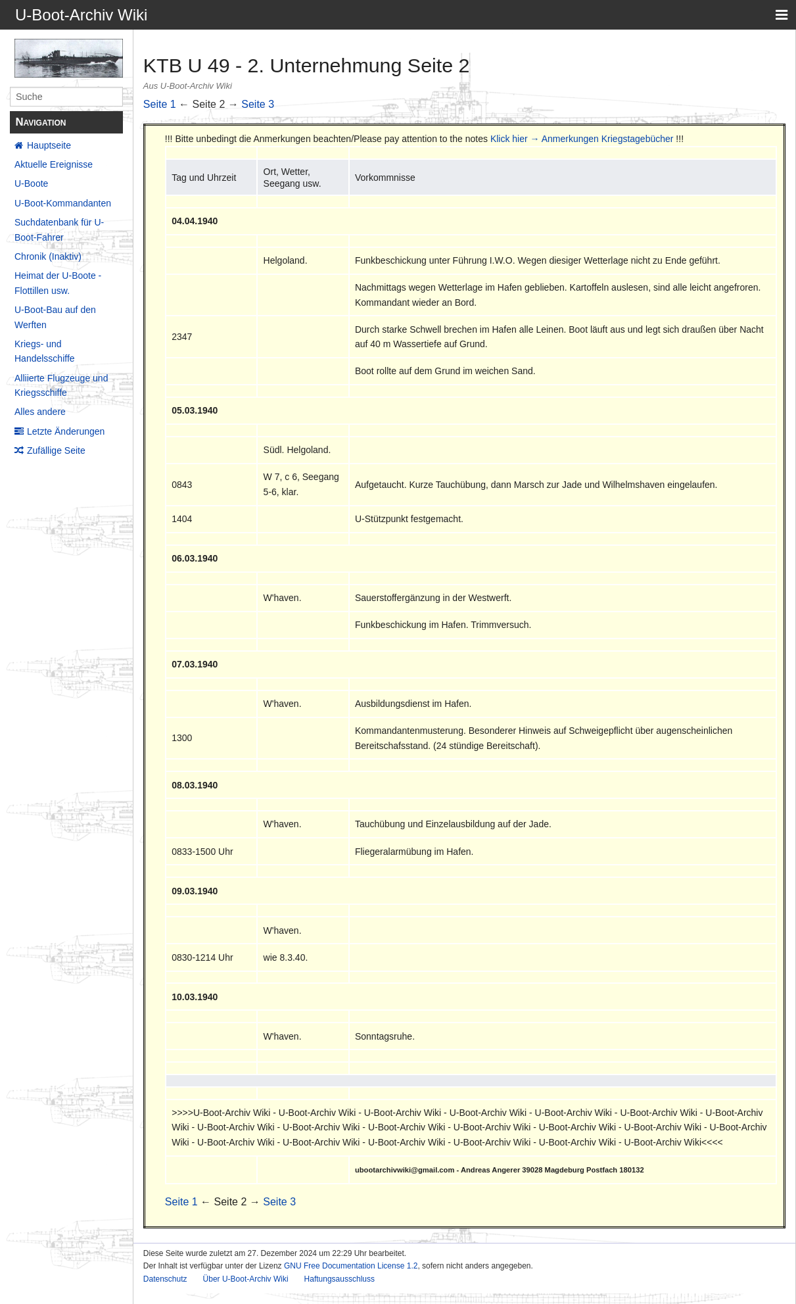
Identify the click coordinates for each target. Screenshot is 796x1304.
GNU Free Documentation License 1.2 (350, 1265)
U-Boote (31, 183)
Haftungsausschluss (339, 1279)
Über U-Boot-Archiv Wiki (246, 1279)
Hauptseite (49, 145)
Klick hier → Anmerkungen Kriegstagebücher (582, 138)
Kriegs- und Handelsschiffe (44, 351)
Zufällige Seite (56, 450)
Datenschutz (165, 1279)
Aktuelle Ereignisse (53, 164)
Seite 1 (159, 104)
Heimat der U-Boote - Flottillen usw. (57, 282)
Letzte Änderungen (66, 431)
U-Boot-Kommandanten (62, 203)
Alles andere (40, 411)
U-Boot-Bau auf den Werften (55, 316)
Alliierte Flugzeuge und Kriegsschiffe (61, 385)
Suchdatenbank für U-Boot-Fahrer (59, 229)
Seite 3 (257, 104)
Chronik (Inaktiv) (48, 256)
